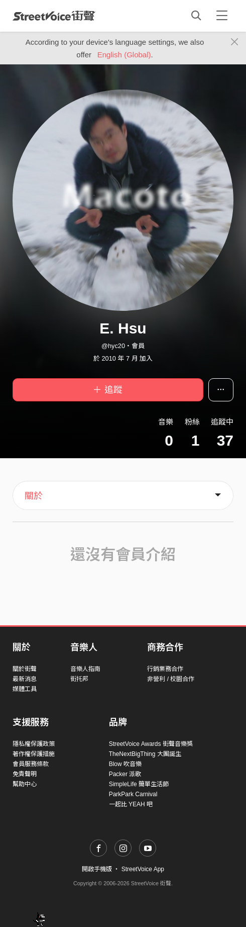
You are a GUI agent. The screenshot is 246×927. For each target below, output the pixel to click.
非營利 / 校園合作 (170, 679)
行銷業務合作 (165, 668)
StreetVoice (54, 16)
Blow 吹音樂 (125, 764)
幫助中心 (25, 784)
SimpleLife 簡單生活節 (139, 784)
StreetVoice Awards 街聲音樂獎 (151, 743)
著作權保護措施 (34, 753)
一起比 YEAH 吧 (131, 804)
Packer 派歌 (125, 774)
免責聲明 (25, 774)
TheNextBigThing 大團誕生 (145, 753)
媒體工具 (25, 689)
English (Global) (124, 54)
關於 (34, 496)
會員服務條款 (31, 764)
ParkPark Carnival (133, 794)
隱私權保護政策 (34, 743)
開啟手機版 (97, 869)
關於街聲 (25, 668)
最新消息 (25, 679)
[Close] (234, 42)
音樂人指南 (85, 668)
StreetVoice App (142, 869)
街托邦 (79, 679)
